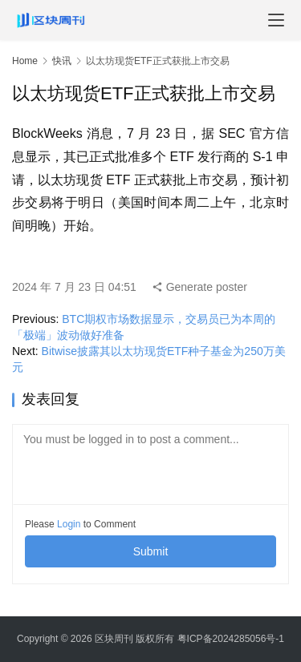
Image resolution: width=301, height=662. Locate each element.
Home (25, 61)
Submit (151, 551)
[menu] (276, 20)
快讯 (61, 61)
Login (68, 524)
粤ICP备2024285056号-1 (230, 638)
